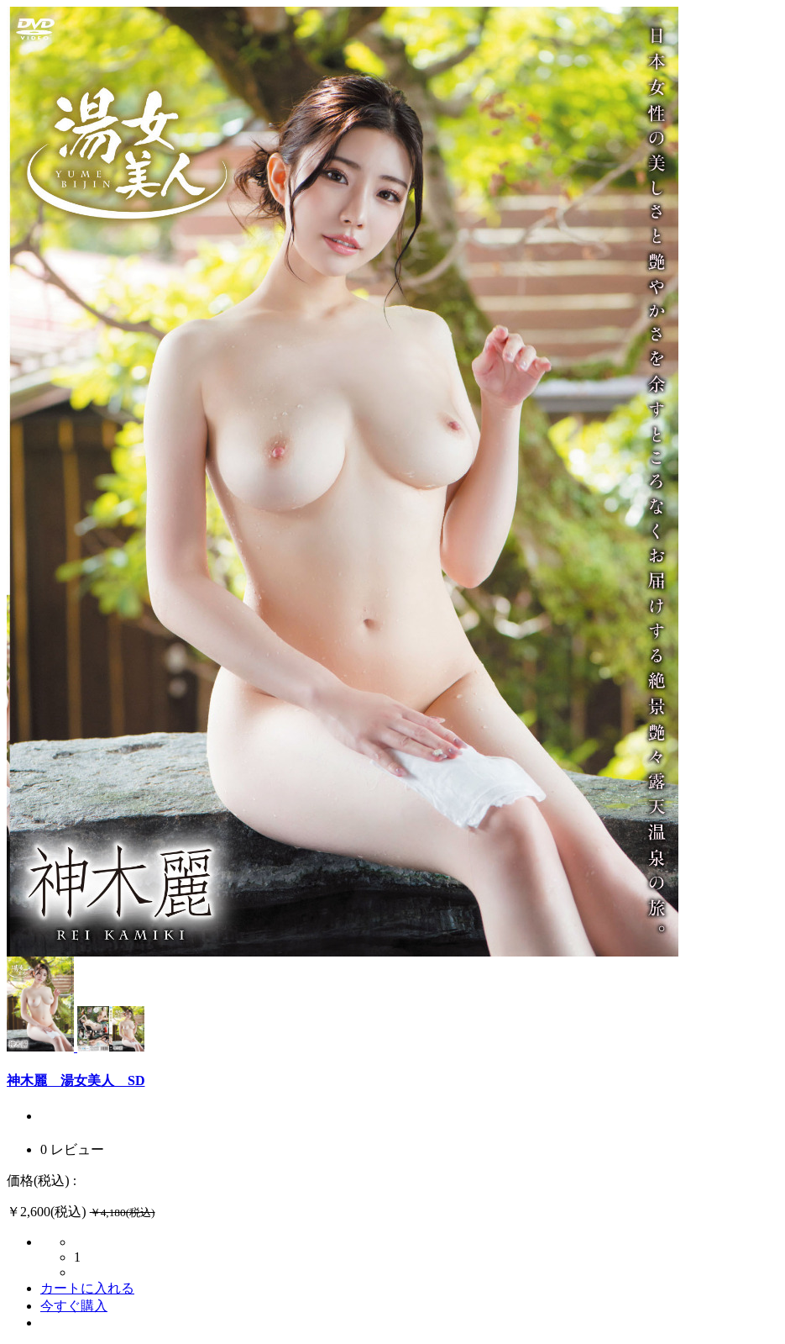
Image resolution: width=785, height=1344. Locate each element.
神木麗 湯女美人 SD (75, 1080)
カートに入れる (87, 1288)
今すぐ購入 (73, 1306)
